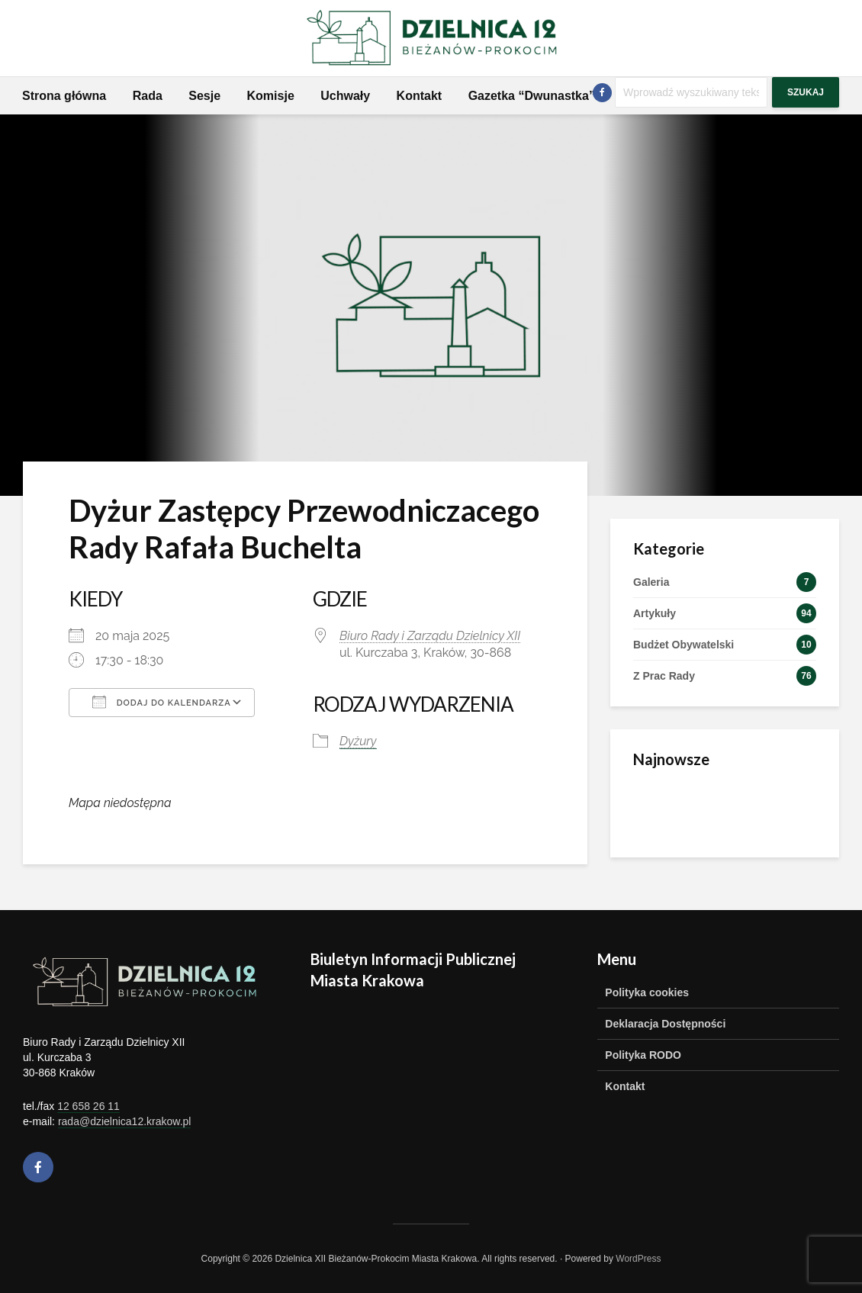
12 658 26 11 (88, 1106)
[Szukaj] (691, 92)
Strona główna (64, 95)
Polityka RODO (643, 1055)
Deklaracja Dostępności (665, 1024)
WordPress (638, 1258)
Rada (147, 95)
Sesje (204, 95)
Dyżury (358, 741)
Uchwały (345, 95)
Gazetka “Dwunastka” (531, 95)
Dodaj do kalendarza (161, 702)
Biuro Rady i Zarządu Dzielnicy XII (429, 636)
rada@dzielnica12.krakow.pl (124, 1121)
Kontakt (419, 95)
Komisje (270, 95)
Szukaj (805, 92)
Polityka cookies (647, 992)
